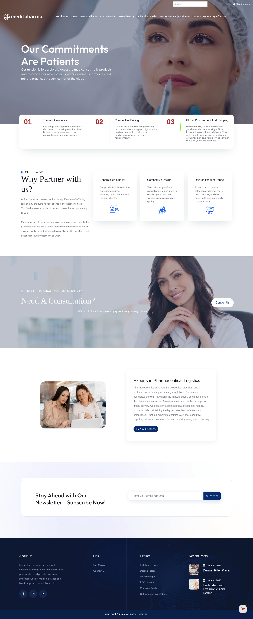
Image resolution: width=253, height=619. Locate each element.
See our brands (145, 429)
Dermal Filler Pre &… (218, 570)
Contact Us (222, 302)
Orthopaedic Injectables (174, 16)
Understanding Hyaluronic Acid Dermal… (214, 589)
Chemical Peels (147, 16)
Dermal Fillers (88, 16)
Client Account (243, 4)
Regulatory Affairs (213, 16)
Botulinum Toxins (66, 16)
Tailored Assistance (55, 120)
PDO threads (108, 16)
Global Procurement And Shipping (207, 120)
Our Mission (99, 565)
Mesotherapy (126, 16)
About (195, 16)
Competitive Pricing (127, 120)
